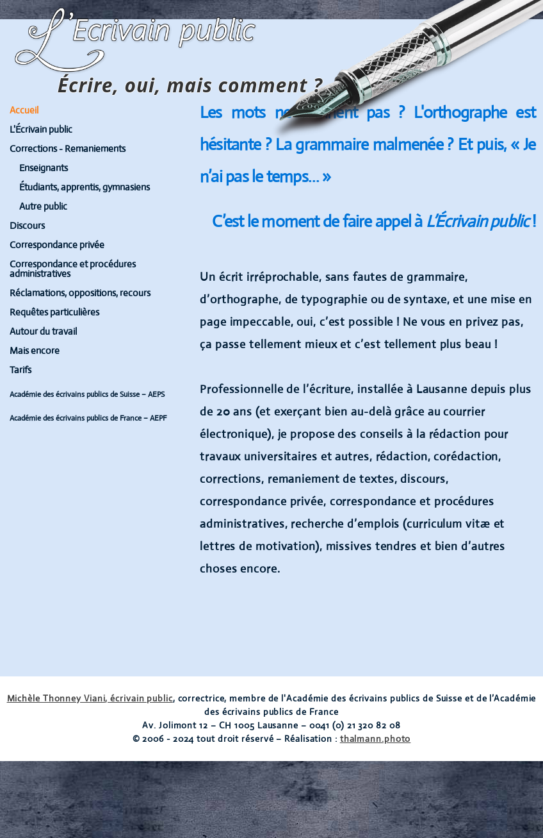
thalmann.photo (375, 738)
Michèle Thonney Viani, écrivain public (90, 698)
